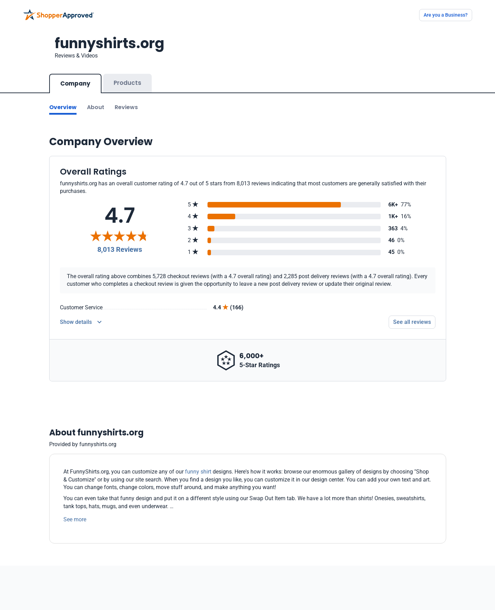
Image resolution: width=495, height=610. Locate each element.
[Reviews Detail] (80, 322)
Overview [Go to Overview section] (63, 107)
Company (75, 83)
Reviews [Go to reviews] (126, 107)
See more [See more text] (74, 519)
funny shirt (198, 471)
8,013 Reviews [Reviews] (119, 249)
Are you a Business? (446, 15)
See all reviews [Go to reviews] (412, 322)
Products (127, 83)
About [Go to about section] (95, 107)
